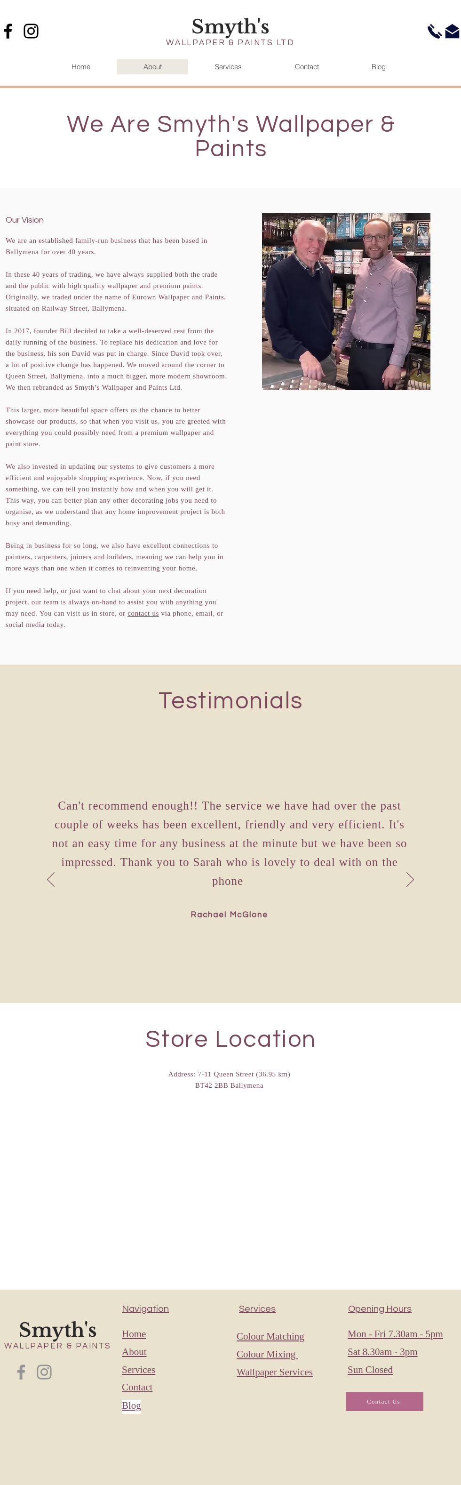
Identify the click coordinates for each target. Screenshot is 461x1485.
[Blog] (155, 1406)
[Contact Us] (384, 1401)
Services (138, 1370)
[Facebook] (21, 1372)
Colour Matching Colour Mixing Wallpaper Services (275, 1355)
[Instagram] (31, 31)
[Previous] (51, 880)
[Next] (410, 880)
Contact (137, 1388)
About (134, 1352)
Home (134, 1334)
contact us (143, 614)
